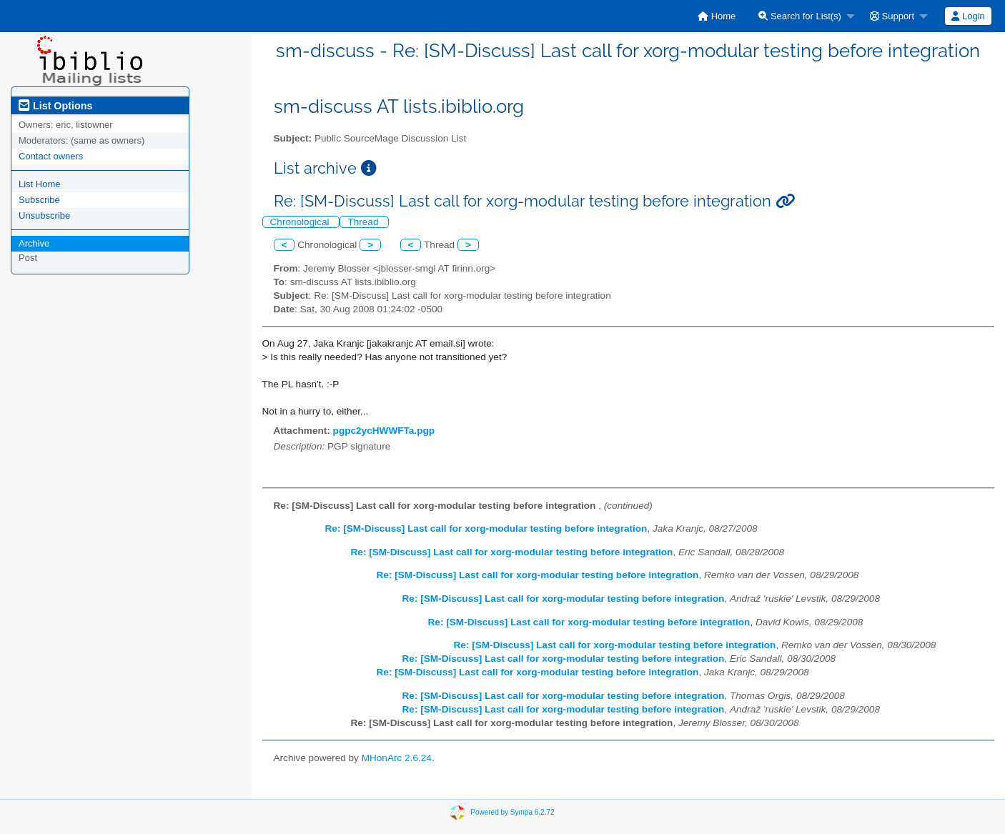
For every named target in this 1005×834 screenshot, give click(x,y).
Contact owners (51, 156)
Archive (34, 243)
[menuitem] (716, 16)
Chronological (301, 222)
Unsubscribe (44, 215)
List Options (55, 105)
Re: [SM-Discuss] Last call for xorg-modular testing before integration (486, 528)
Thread (364, 222)
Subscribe (39, 199)
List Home (40, 184)
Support (892, 16)
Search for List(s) (799, 16)
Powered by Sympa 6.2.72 (512, 811)
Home (717, 16)
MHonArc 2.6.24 (397, 758)
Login (967, 16)
